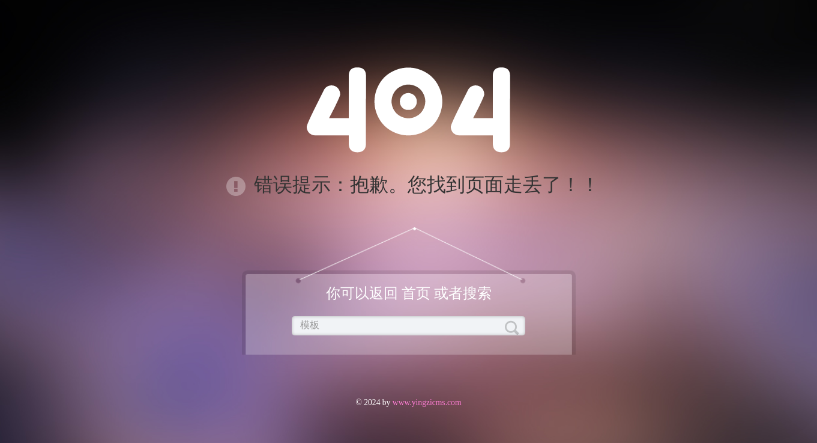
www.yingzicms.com (425, 402)
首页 (416, 293)
